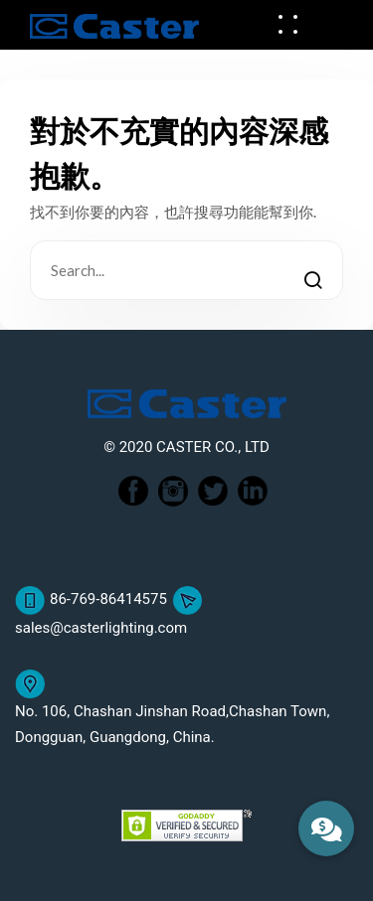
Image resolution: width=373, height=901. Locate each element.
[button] (326, 828)
